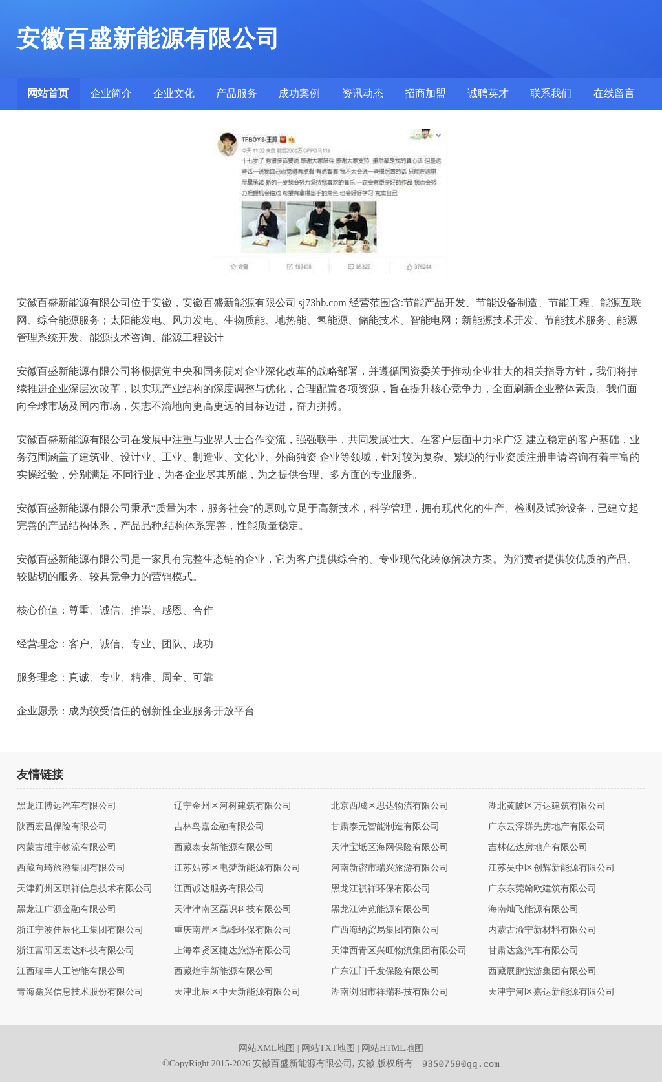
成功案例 (299, 93)
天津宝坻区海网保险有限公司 (390, 847)
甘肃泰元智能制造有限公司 (385, 826)
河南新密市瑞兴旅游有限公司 (390, 868)
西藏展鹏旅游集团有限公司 (542, 971)
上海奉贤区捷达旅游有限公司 (233, 950)
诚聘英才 (488, 93)
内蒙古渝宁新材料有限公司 (542, 930)
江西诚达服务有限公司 (219, 888)
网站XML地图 (267, 1048)
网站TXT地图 (328, 1048)
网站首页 (48, 93)
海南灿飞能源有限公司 (533, 909)
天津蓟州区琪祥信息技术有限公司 (85, 888)
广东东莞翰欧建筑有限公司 (542, 888)
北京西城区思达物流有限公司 (390, 806)
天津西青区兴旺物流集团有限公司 (399, 950)
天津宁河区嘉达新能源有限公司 (551, 992)
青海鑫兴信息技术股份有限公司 (80, 992)
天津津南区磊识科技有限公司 (233, 909)
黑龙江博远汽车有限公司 (66, 806)
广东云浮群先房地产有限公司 (547, 826)
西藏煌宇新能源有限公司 (223, 971)
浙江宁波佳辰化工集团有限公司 (80, 930)
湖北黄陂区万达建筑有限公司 (547, 806)
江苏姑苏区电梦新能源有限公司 (237, 868)
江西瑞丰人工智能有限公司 (71, 971)
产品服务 (236, 93)
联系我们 (550, 93)
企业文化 (174, 93)
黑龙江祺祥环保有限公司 (381, 888)
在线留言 (614, 93)
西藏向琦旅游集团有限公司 (71, 868)
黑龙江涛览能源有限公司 (381, 909)
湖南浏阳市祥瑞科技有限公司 (390, 992)
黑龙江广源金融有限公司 (66, 909)
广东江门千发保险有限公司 (385, 971)
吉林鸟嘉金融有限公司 (219, 826)
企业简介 (111, 93)
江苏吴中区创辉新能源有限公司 (551, 868)
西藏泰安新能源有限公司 (223, 847)
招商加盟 (425, 93)
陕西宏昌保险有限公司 (62, 826)
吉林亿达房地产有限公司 (538, 847)
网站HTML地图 (392, 1048)
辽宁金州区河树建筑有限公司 (233, 806)
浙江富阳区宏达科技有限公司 (75, 950)
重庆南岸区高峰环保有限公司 (233, 930)
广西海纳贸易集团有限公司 (385, 930)
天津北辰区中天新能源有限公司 (237, 992)
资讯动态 (362, 93)
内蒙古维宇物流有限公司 (66, 847)
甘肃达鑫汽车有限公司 (533, 950)
